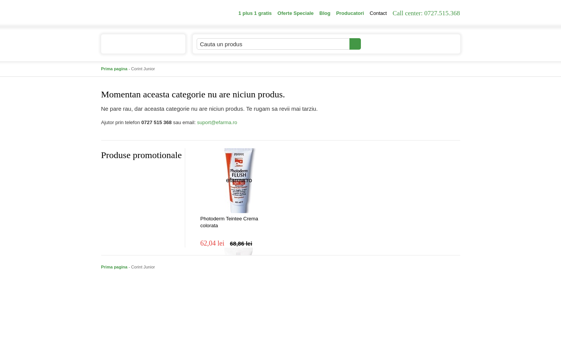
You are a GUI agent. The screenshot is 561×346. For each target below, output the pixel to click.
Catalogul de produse (138, 47)
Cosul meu (434, 44)
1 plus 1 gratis (255, 13)
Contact (378, 13)
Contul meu (387, 44)
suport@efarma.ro (217, 122)
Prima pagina (114, 68)
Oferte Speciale (296, 13)
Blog (324, 13)
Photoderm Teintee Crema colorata (229, 222)
